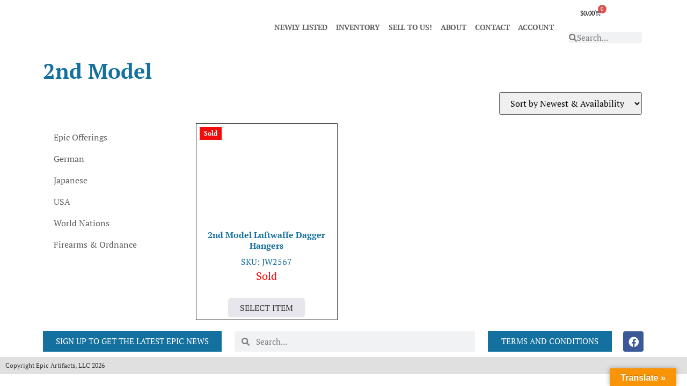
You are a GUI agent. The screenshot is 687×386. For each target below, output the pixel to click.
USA (62, 201)
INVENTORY (358, 27)
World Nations (81, 223)
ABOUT (453, 27)
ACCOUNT (536, 27)
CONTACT (492, 27)
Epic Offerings (80, 137)
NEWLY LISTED (300, 27)
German (69, 159)
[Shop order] (570, 103)
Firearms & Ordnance (95, 244)
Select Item (266, 308)
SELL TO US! (410, 27)
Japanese (70, 180)
